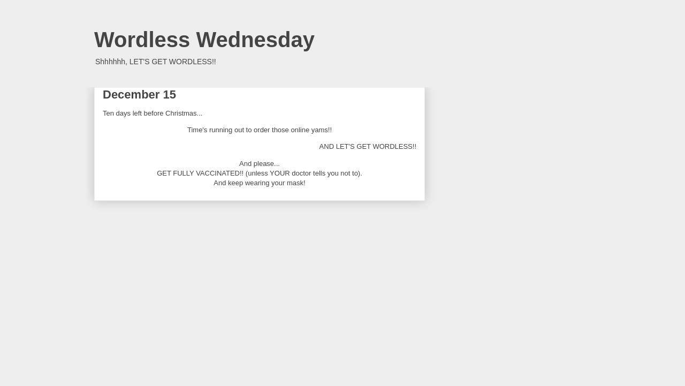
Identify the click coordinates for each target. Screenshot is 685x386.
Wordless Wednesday (204, 39)
